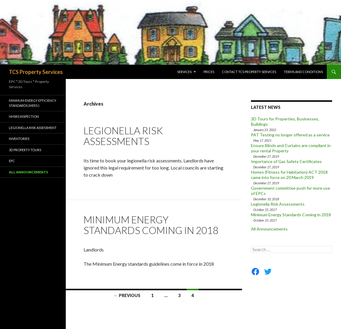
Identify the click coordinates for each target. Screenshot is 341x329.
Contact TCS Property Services (249, 72)
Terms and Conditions (303, 72)
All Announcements (269, 228)
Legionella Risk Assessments (123, 136)
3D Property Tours (25, 150)
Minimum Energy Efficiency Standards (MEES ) (32, 103)
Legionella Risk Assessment (33, 128)
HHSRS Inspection (24, 116)
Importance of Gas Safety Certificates (286, 161)
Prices (209, 72)
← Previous (127, 295)
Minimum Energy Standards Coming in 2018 (151, 225)
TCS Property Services (36, 72)
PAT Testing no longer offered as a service (290, 134)
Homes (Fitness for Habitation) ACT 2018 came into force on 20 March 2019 (289, 175)
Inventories (19, 139)
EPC (12, 161)
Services (184, 72)
